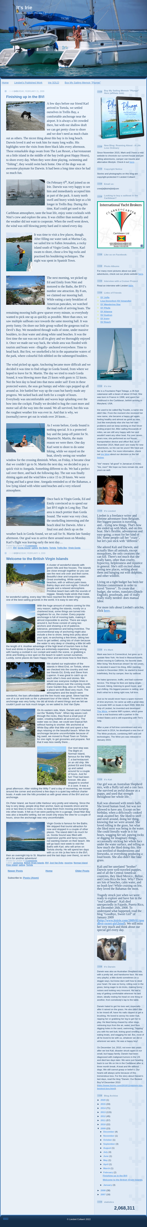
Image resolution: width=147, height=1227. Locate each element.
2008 (103, 1190)
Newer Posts (15, 870)
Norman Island (81, 863)
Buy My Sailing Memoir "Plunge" (83, 82)
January (108, 1185)
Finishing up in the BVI (25, 97)
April (106, 1164)
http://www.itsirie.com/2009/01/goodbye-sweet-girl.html (120, 922)
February (108, 1172)
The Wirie (102, 711)
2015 (103, 1104)
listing (100, 457)
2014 (103, 1108)
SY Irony (104, 318)
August (107, 1148)
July (106, 1152)
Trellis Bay (62, 548)
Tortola (52, 548)
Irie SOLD (53, 82)
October (108, 1140)
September (109, 1144)
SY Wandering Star (110, 304)
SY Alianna (106, 311)
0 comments (31, 546)
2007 (103, 1194)
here (132, 162)
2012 (103, 1116)
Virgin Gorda (74, 548)
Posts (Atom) (31, 877)
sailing (35, 548)
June (106, 1156)
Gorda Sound (24, 548)
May (105, 1160)
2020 (103, 1100)
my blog (105, 454)
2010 (103, 1124)
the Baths (43, 548)
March (107, 1168)
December (109, 1131)
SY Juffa (104, 297)
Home (5, 82)
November (109, 1135)
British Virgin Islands (34, 863)
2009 (103, 1128)
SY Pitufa (105, 308)
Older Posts (82, 870)
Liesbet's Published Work (28, 82)
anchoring (18, 863)
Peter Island (12, 865)
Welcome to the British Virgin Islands (37, 559)
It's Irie (24, 7)
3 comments (31, 861)
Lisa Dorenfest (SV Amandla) (115, 301)
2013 (103, 1112)
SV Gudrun (106, 315)
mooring (68, 863)
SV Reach (105, 322)
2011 (103, 1120)
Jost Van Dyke (56, 863)
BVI (14, 548)
